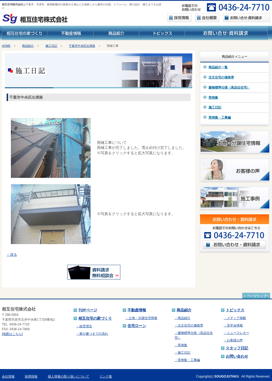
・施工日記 (182, 352)
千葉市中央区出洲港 (82, 45)
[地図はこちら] (12, 334)
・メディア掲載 (235, 318)
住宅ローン (137, 326)
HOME (6, 45)
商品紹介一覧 (218, 67)
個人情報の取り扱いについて (68, 376)
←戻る (12, 255)
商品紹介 (28, 45)
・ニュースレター (236, 333)
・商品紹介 (182, 318)
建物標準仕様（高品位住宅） (229, 87)
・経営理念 (84, 326)
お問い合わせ (237, 356)
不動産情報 (137, 310)
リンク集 (105, 376)
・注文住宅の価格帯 (189, 325)
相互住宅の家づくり (95, 318)
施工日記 (51, 45)
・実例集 (181, 345)
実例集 (213, 97)
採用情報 (31, 376)
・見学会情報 (233, 325)
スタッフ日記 (237, 348)
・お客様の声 (233, 340)
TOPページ (87, 310)
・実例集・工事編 (187, 360)
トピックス (235, 310)
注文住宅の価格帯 (221, 77)
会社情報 (8, 376)
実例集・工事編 (220, 117)
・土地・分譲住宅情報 (141, 318)
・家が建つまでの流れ (92, 334)
